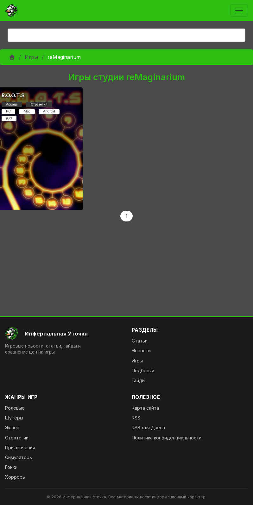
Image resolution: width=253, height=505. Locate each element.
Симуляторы (19, 457)
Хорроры (15, 477)
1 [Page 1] (126, 216)
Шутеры (14, 417)
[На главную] (63, 333)
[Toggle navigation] (239, 10)
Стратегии (16, 437)
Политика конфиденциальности (166, 437)
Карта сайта (145, 408)
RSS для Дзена (148, 427)
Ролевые (15, 408)
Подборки (143, 370)
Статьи (140, 340)
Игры (31, 57)
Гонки (11, 467)
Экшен (12, 427)
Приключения (20, 447)
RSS (136, 417)
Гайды (138, 380)
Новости (141, 350)
